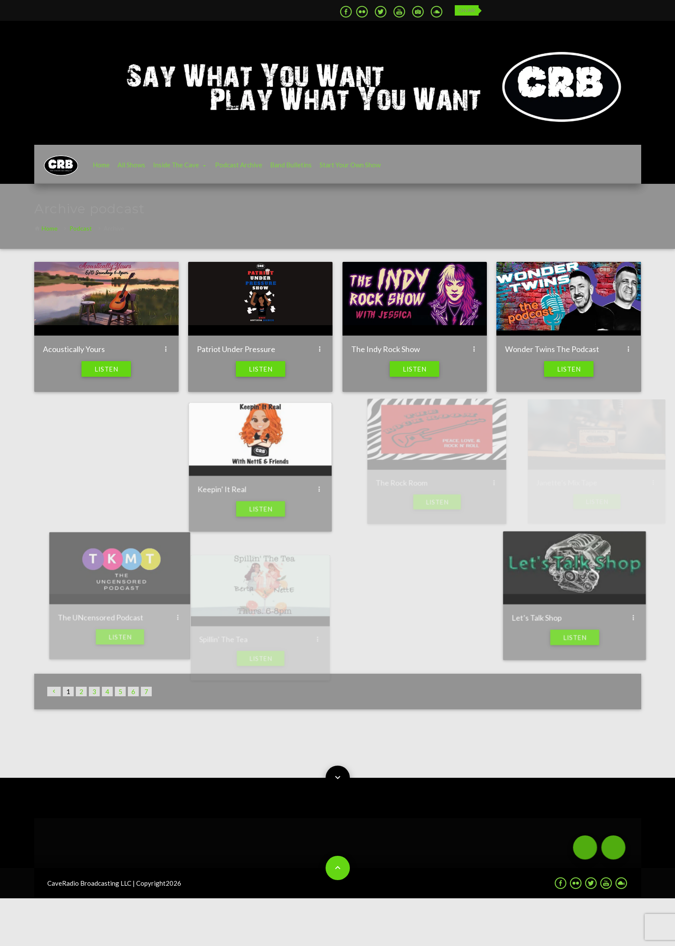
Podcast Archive (238, 165)
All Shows (131, 165)
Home (101, 165)
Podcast (80, 228)
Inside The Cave (176, 165)
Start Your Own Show (350, 165)
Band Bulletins (291, 165)
